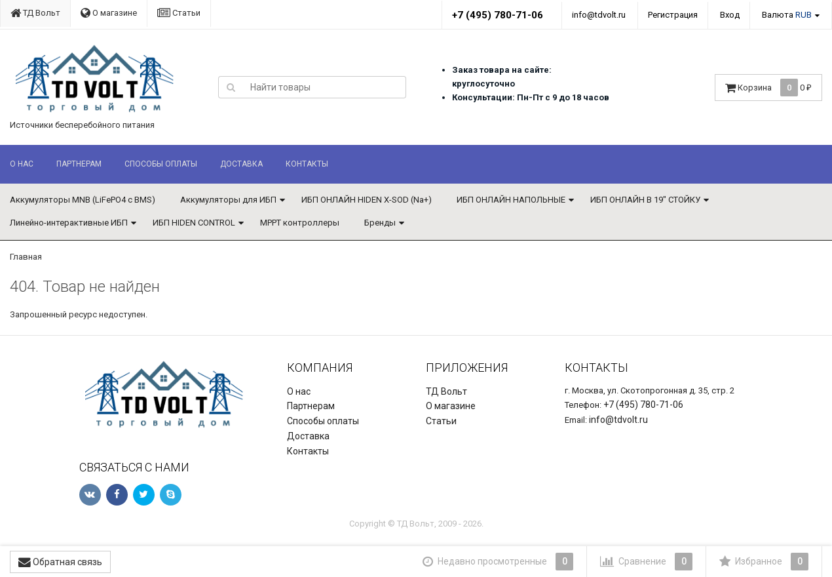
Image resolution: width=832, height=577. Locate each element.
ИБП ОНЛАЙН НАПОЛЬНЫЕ (511, 200)
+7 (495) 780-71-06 (497, 15)
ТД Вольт (35, 13)
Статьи (178, 13)
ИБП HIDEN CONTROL (194, 223)
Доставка (241, 164)
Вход (730, 15)
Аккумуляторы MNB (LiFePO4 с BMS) (82, 200)
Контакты (307, 164)
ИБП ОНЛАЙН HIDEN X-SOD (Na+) (366, 200)
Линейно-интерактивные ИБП (69, 223)
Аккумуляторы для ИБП (228, 200)
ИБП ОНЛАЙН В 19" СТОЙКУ (645, 200)
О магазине (109, 13)
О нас (21, 164)
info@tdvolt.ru (599, 15)
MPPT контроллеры (299, 223)
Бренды (380, 223)
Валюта (787, 15)
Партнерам (79, 164)
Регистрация (673, 15)
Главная (26, 257)
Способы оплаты (160, 164)
